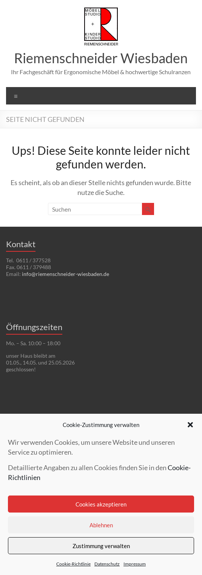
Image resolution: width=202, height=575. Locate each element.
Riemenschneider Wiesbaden (101, 58)
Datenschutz (107, 564)
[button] (190, 425)
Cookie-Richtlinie (73, 564)
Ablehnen (101, 525)
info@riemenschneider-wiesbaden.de (65, 274)
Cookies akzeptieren (101, 504)
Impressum (134, 564)
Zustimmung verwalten (101, 545)
